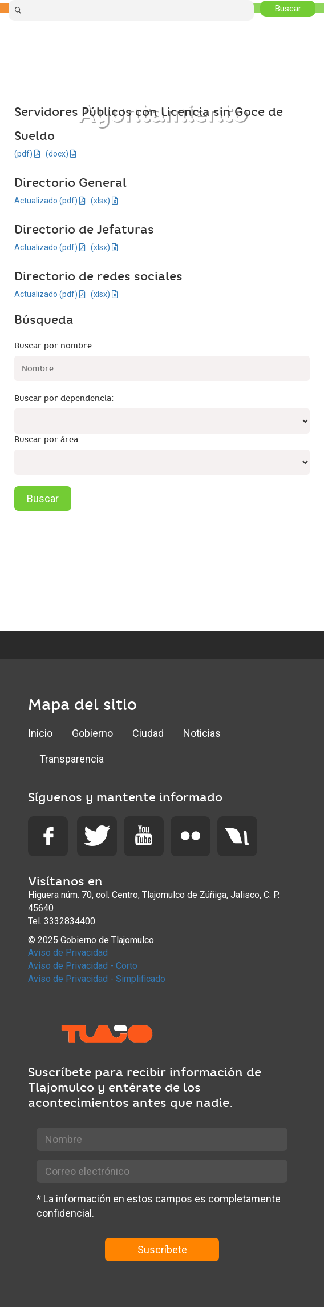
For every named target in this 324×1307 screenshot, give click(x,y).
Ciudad (148, 733)
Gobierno (92, 733)
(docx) (61, 153)
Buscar (43, 498)
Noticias (202, 733)
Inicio (40, 733)
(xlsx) (104, 200)
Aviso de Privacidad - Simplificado (96, 978)
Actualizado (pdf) (50, 200)
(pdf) (27, 153)
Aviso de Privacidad (68, 952)
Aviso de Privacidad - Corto (82, 965)
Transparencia (71, 759)
